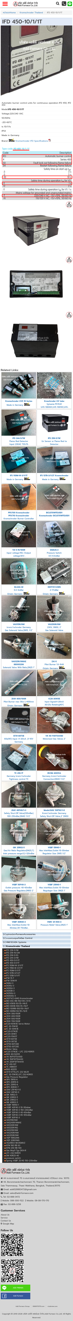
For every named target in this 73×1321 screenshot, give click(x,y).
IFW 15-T (10, 978)
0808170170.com (38, 1306)
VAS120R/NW (12, 1125)
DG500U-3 (11, 995)
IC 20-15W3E (12, 1026)
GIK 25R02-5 (12, 1099)
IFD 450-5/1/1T (13, 960)
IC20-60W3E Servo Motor (18, 1023)
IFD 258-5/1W (12, 950)
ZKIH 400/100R (13, 1016)
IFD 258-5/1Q (12, 955)
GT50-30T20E (12, 1046)
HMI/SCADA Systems (16, 942)
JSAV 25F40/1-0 (13, 1089)
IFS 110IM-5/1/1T (13, 970)
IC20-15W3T (11, 1036)
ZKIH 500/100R (13, 1018)
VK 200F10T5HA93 (15, 1061)
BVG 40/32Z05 (13, 1054)
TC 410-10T (11, 1064)
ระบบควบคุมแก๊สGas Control (19, 938)
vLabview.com (52, 1306)
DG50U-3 (10, 988)
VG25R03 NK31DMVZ (15, 1142)
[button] (57, 3)
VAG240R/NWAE (13, 1122)
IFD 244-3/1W (12, 957)
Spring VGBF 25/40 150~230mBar (21, 1160)
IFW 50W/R (11, 980)
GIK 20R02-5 (12, 1097)
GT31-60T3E (11, 1039)
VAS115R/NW (12, 1120)
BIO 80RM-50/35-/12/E (16, 1011)
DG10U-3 (10, 985)
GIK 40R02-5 (12, 1102)
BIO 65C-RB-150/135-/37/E (18, 1001)
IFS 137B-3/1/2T (13, 973)
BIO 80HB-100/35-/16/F (17, 1006)
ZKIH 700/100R (13, 1021)
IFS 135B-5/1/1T (13, 975)
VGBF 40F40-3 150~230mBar (19, 1110)
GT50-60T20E (12, 1044)
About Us (5, 1214)
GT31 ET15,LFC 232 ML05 (17, 1072)
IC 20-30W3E (12, 1028)
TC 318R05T (11, 1066)
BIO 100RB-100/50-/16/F (17, 1008)
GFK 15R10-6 (12, 1079)
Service (4, 1217)
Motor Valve (11, 1049)
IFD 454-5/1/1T (12, 963)
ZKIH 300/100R (13, 1013)
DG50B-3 (10, 990)
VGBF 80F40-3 (13, 1117)
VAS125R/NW (12, 1130)
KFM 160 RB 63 (13, 1145)
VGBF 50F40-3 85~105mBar (19, 1115)
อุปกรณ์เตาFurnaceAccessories (20, 934)
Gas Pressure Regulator (17, 1077)
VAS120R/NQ (12, 1127)
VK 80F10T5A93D (14, 1056)
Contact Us (6, 1220)
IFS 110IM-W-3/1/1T (14, 965)
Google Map (8, 1223)
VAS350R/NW (12, 1135)
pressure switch (13, 1158)
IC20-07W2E (12, 1031)
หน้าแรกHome (9, 12)
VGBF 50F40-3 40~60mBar (18, 1112)
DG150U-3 (10, 993)
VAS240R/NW (12, 1132)
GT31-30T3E (11, 1041)
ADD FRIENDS (18, 1288)
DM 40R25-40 (12, 1155)
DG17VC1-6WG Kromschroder (19, 998)
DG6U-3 (9, 983)
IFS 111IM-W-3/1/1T (14, 968)
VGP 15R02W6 (12, 1137)
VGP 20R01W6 (13, 1140)
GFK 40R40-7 (12, 1087)
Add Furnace (18, 1296)
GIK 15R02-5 (11, 1094)
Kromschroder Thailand (31, 12)
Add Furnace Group (23, 1306)
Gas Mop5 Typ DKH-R (16, 1150)
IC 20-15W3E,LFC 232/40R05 (19, 1074)
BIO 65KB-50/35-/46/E (16, 1003)
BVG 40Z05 (11, 1069)
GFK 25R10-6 (12, 1084)
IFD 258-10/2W (13, 952)
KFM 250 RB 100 (13, 1148)
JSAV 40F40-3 (12, 1092)
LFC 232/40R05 (13, 1153)
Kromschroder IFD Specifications (33, 141)
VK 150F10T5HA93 (14, 1059)
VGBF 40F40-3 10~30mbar (18, 1107)
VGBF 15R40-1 (12, 1104)
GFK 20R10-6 (12, 1082)
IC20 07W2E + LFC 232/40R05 (20, 1051)
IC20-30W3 (11, 1033)
